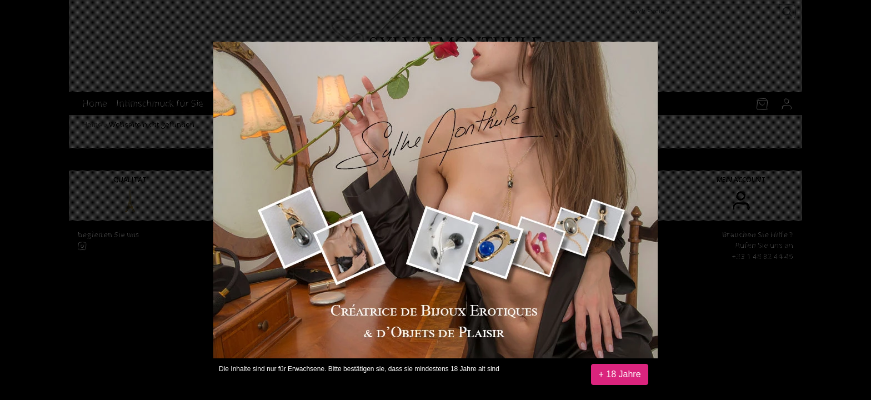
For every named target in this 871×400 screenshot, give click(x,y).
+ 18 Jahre (619, 374)
